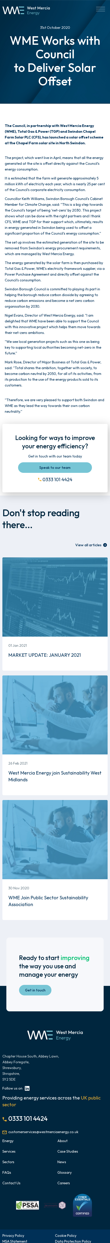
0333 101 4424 (57, 479)
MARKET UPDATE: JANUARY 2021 (44, 655)
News (61, 1162)
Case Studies (67, 1151)
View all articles (88, 545)
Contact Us (11, 1183)
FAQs (6, 1172)
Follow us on (16, 1088)
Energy (8, 1141)
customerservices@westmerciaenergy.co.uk (43, 1132)
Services (8, 1151)
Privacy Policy (13, 1235)
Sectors (8, 1162)
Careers (63, 1183)
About (62, 1141)
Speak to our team (54, 467)
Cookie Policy (65, 1235)
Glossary (64, 1172)
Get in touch (35, 990)
